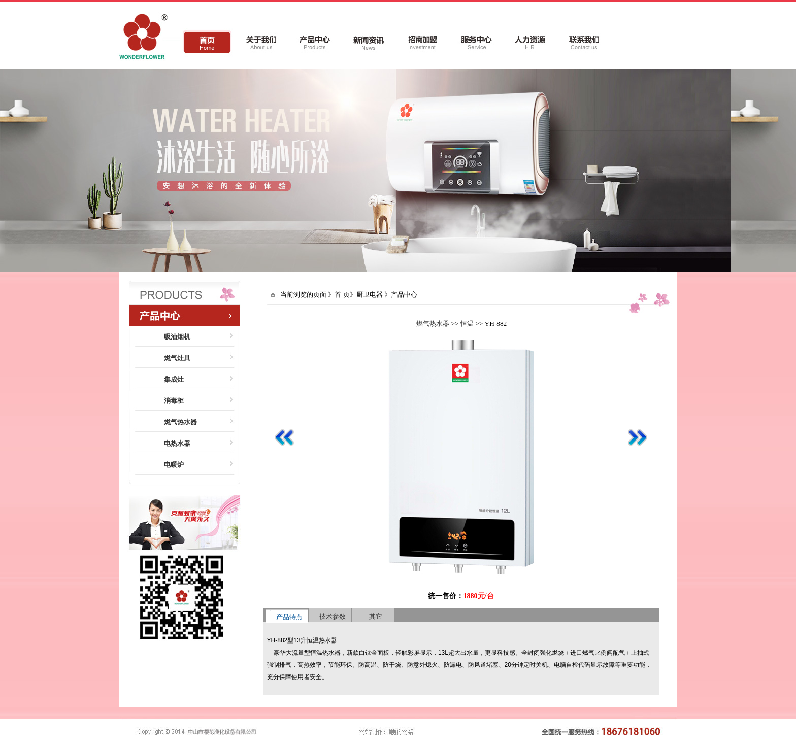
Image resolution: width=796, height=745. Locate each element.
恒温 (467, 323)
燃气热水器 (432, 323)
